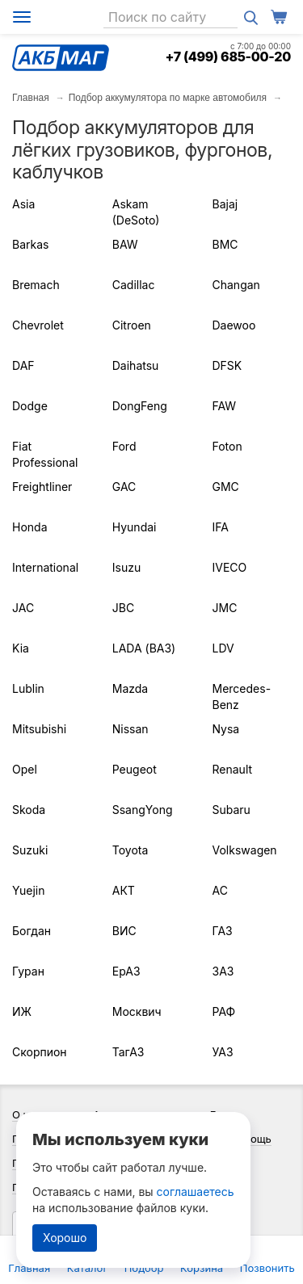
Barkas (30, 244)
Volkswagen (245, 850)
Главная (30, 97)
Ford (124, 446)
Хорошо (64, 1237)
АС (220, 890)
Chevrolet (38, 325)
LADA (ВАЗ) (143, 648)
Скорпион (39, 1052)
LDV (223, 648)
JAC (23, 608)
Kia (20, 648)
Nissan (130, 729)
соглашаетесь (195, 1191)
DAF (23, 365)
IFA (221, 527)
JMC (225, 608)
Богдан (31, 931)
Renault (233, 769)
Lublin (28, 688)
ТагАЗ (128, 1052)
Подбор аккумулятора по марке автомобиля (168, 97)
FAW (225, 406)
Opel (24, 769)
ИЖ (22, 1011)
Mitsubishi (39, 729)
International (45, 567)
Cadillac (133, 285)
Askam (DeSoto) (136, 212)
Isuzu (126, 567)
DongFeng (139, 406)
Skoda (28, 809)
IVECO (230, 567)
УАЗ (223, 1052)
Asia (23, 204)
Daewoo (234, 325)
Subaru (231, 809)
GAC (124, 486)
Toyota (130, 850)
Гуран (28, 971)
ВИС (124, 931)
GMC (226, 486)
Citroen (131, 325)
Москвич (137, 1011)
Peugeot (134, 769)
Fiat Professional (45, 454)
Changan (236, 285)
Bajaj (225, 204)
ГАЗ (223, 931)
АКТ (123, 890)
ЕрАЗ (126, 971)
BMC (225, 244)
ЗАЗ (223, 971)
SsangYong (142, 809)
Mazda (130, 688)
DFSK (227, 365)
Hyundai (134, 527)
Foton (227, 446)
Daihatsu (135, 365)
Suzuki (30, 850)
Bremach (36, 285)
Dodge (30, 406)
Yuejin (28, 890)
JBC (123, 608)
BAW (125, 244)
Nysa (226, 729)
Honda (30, 527)
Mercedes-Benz (242, 696)
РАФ (224, 1011)
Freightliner (42, 486)
